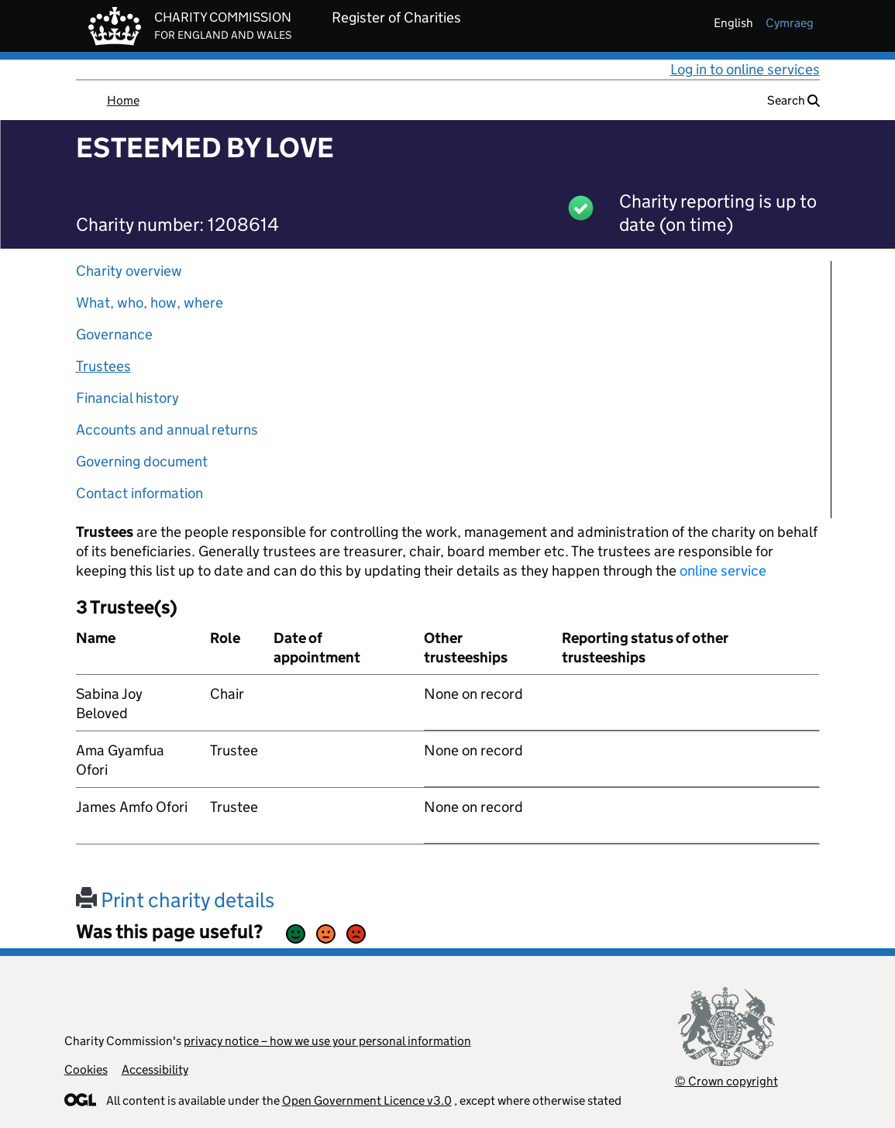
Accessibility (155, 1069)
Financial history (127, 398)
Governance (114, 334)
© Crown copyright (726, 1081)
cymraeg (790, 22)
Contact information (139, 493)
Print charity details (175, 900)
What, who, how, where (149, 302)
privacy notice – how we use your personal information (327, 1040)
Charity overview (129, 271)
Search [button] (793, 100)
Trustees (103, 366)
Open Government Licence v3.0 (367, 1100)
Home (123, 100)
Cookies (86, 1069)
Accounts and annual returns (167, 429)
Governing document (142, 461)
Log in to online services (745, 69)
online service (723, 570)
